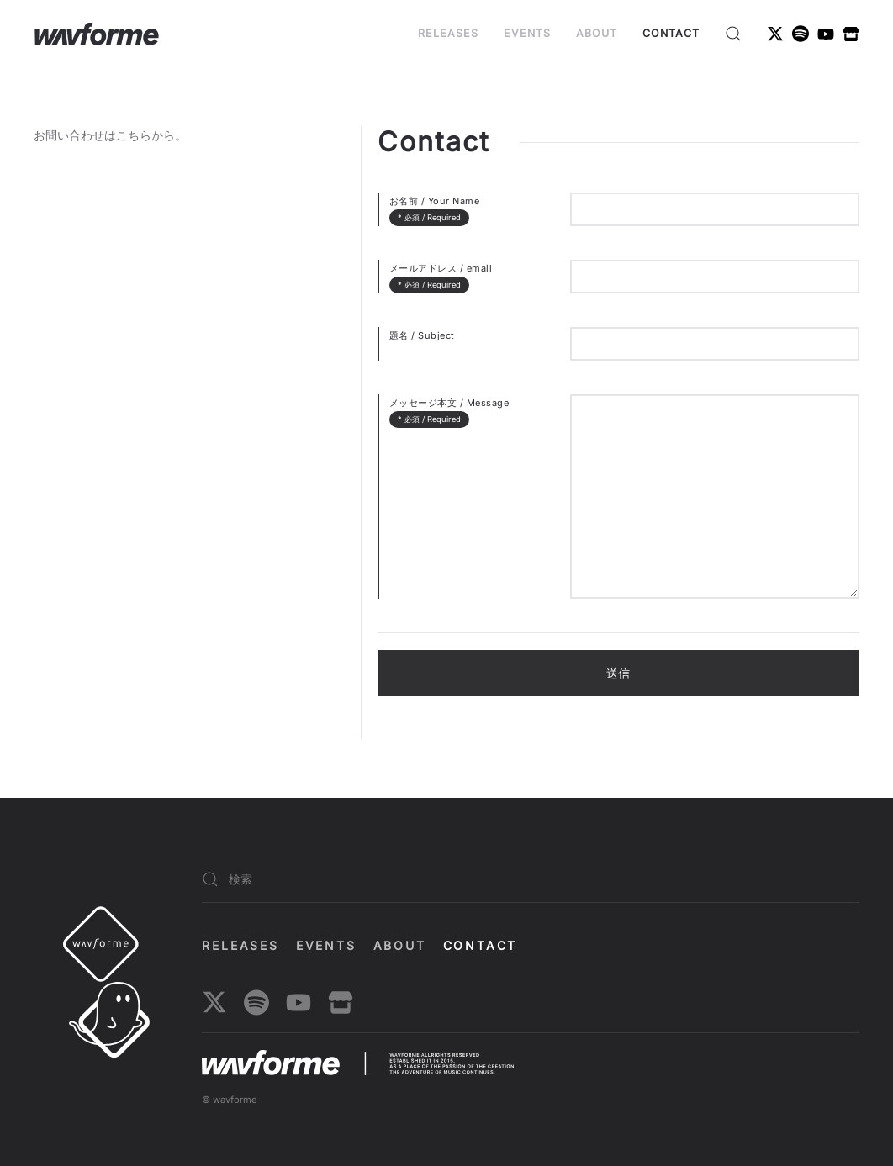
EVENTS (527, 33)
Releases (448, 33)
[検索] (530, 880)
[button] (733, 33)
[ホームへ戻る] (97, 33)
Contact (671, 33)
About (596, 33)
